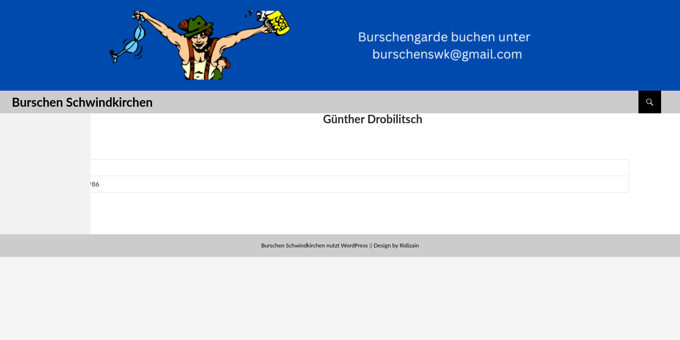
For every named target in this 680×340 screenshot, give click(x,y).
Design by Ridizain (396, 245)
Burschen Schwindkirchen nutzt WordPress (314, 245)
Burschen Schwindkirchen (82, 102)
